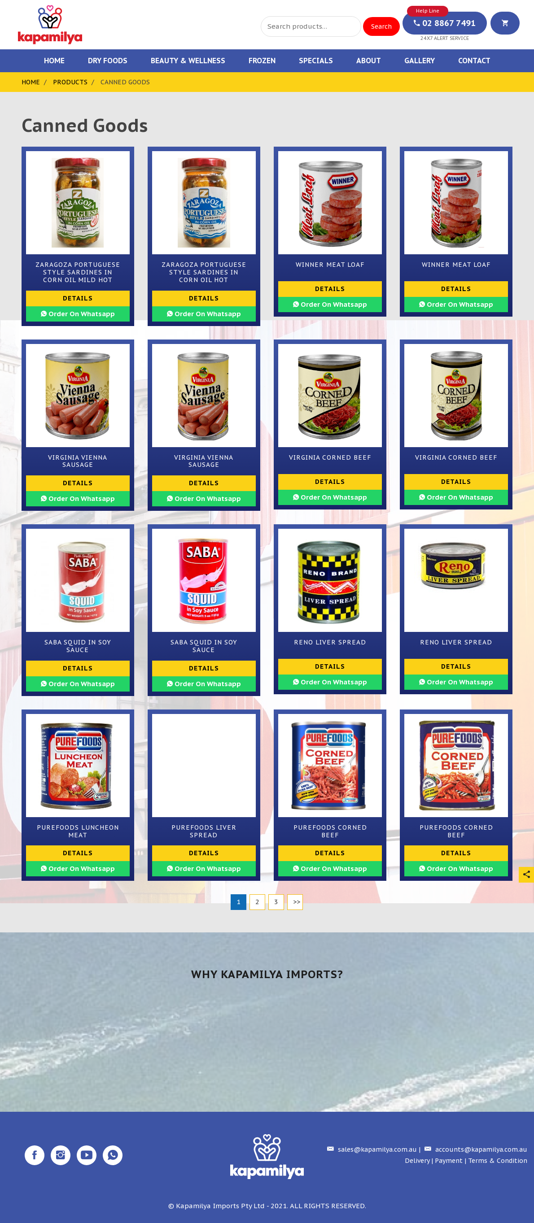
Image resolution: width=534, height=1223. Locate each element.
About (368, 60)
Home (54, 60)
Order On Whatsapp (78, 313)
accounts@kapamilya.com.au (474, 1149)
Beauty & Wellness (188, 60)
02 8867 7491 (445, 23)
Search (381, 26)
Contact (474, 60)
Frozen (262, 60)
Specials (316, 60)
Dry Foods (107, 60)
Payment (449, 1161)
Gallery (419, 60)
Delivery (417, 1161)
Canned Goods (125, 82)
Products (70, 82)
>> (296, 901)
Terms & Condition (497, 1161)
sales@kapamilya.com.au (371, 1149)
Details (78, 298)
